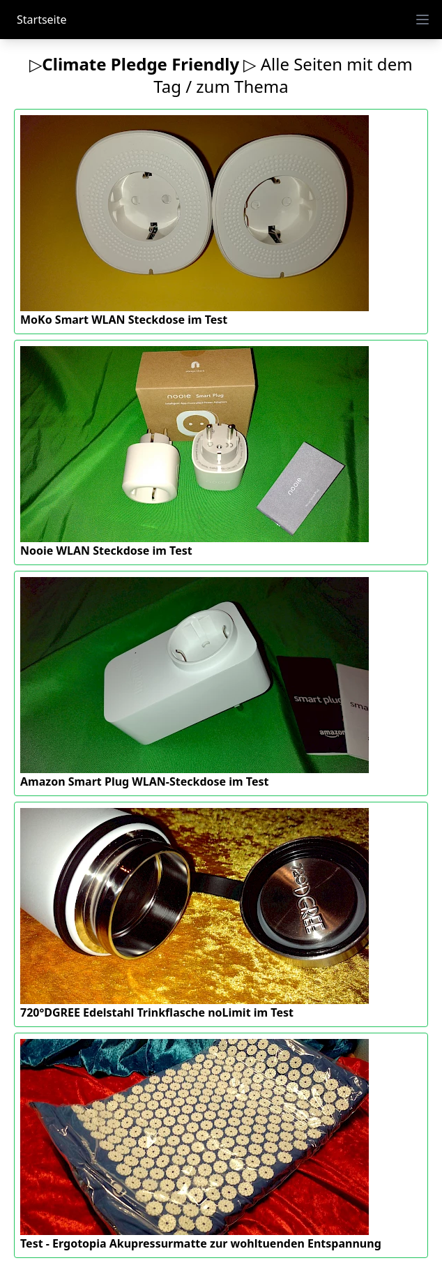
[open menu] (422, 19)
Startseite (42, 19)
